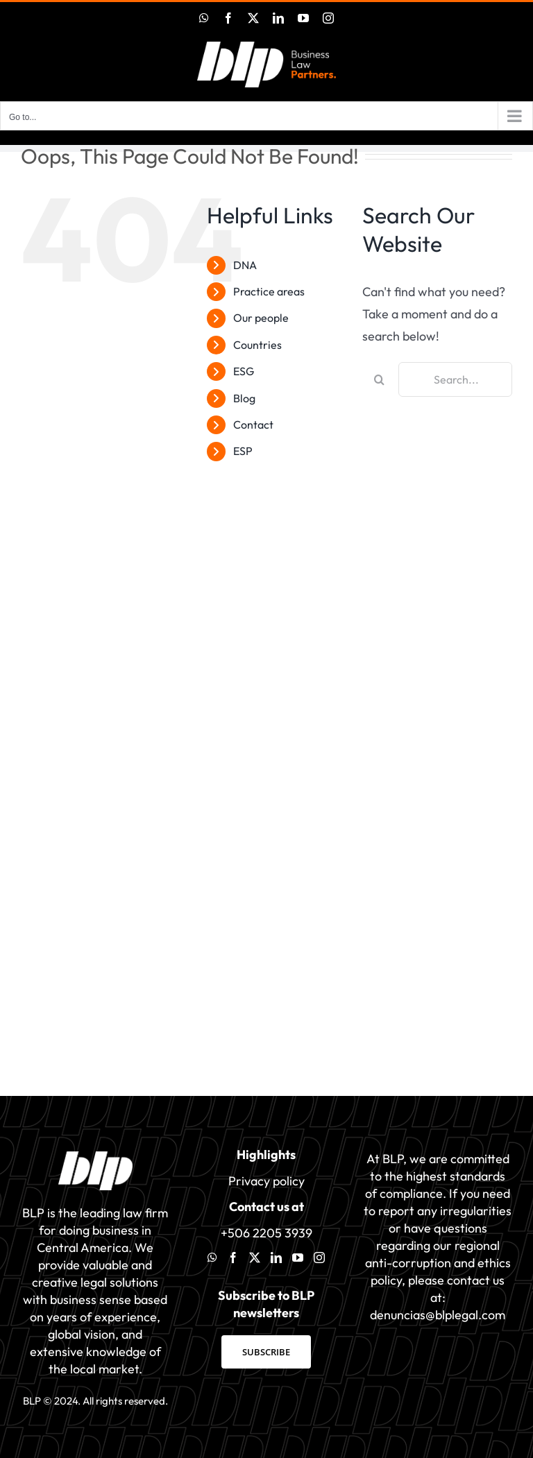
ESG (243, 371)
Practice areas (269, 291)
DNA (245, 265)
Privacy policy (266, 1181)
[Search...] (455, 379)
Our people (261, 318)
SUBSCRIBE (266, 1352)
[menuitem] (287, 451)
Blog (244, 398)
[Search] (379, 379)
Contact (253, 424)
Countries (257, 345)
